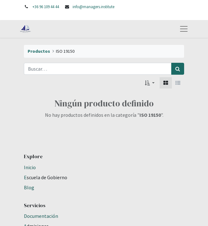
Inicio (30, 167)
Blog (29, 187)
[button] (150, 83)
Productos (39, 51)
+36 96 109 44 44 (45, 6)
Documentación (41, 216)
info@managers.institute (93, 6)
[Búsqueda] (177, 69)
